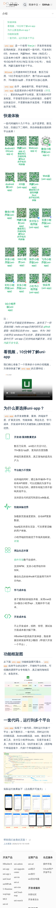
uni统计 (31, 869)
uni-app (13, 4)
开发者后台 (33, 899)
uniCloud (7, 879)
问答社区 (32, 894)
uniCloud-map (18, 894)
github (47, 326)
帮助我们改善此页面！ (15, 839)
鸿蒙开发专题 (11, 342)
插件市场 (19, 559)
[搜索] (24, 4)
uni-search (18, 900)
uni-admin (18, 864)
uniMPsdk (7, 884)
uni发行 (31, 874)
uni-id (5, 904)
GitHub (47, 4)
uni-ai (16, 882)
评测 (16, 541)
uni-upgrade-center (19, 870)
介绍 (4, 13)
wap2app (6, 894)
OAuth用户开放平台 (48, 870)
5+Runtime (7, 889)
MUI (5, 899)
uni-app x (7, 874)
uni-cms (17, 887)
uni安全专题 (33, 879)
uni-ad (31, 864)
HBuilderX (7, 864)
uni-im (17, 877)
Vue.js (32, 45)
